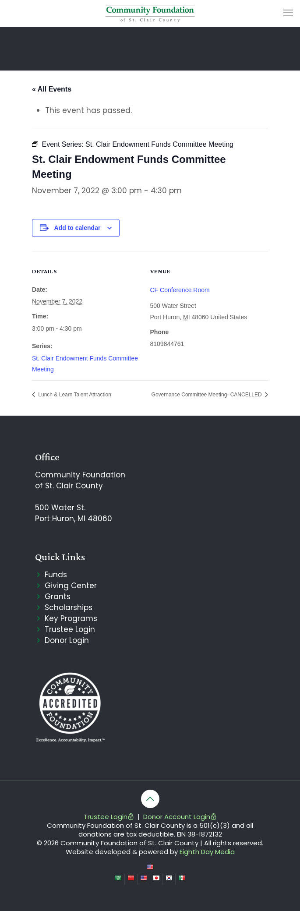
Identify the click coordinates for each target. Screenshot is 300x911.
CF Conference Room (180, 289)
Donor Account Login (180, 816)
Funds (56, 574)
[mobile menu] (288, 13)
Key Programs (71, 618)
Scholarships (68, 607)
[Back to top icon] (150, 799)
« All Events (51, 89)
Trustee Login (70, 629)
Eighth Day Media (207, 851)
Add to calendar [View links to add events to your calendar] (77, 227)
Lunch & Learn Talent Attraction (74, 395)
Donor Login (67, 640)
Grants (58, 596)
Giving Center (71, 585)
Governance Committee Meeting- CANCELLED (207, 395)
